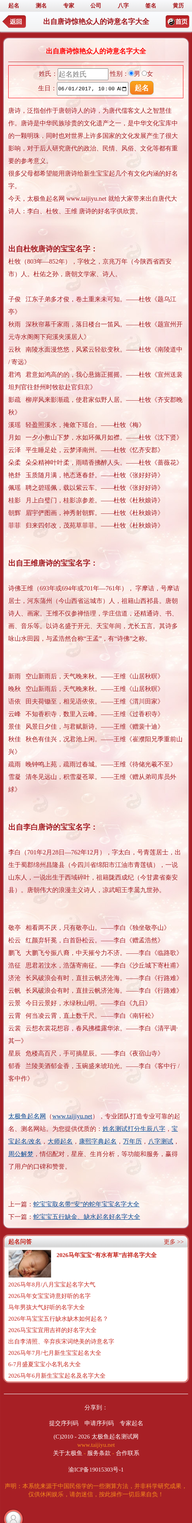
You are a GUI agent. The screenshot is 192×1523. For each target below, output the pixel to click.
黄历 (178, 6)
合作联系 (127, 1453)
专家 (68, 6)
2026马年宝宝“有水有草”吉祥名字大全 (107, 1255)
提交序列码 (64, 1423)
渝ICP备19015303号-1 (96, 1469)
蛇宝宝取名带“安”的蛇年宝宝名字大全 (86, 1204)
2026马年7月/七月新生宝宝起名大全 (54, 1353)
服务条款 (99, 1453)
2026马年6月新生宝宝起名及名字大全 (57, 1376)
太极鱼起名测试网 (115, 1436)
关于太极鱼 (67, 1453)
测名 (41, 6)
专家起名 (131, 1423)
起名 (13, 6)
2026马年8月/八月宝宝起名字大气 (51, 1284)
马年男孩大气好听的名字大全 (46, 1307)
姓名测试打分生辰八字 (133, 1128)
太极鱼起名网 (27, 1116)
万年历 (132, 1141)
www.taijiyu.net (72, 1116)
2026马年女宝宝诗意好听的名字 (49, 1296)
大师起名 (60, 1141)
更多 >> (174, 1242)
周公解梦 (20, 1154)
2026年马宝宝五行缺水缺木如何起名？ (58, 1319)
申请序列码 (99, 1423)
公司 (95, 6)
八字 (123, 6)
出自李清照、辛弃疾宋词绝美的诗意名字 (61, 1341)
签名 (150, 6)
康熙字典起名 (98, 1141)
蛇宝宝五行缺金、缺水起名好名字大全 (86, 1216)
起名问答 (20, 1242)
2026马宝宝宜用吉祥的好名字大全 (52, 1330)
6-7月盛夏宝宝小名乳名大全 (44, 1364)
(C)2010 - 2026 (71, 1436)
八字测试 (160, 1141)
